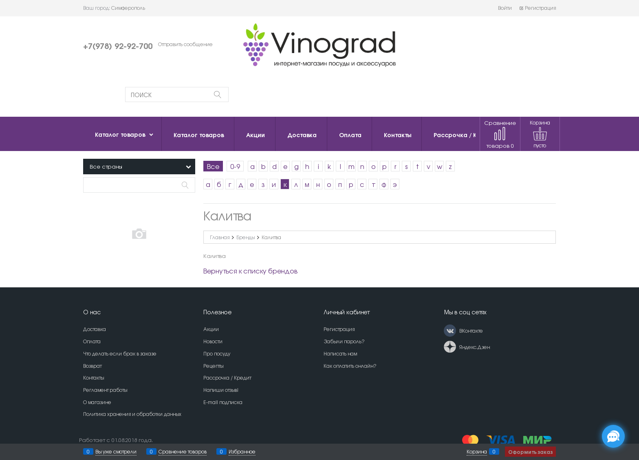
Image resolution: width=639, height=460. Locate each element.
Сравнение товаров (500, 134)
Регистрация (537, 7)
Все (213, 166)
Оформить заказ (530, 452)
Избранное (242, 451)
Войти (505, 7)
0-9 (235, 166)
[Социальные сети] (613, 436)
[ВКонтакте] (450, 330)
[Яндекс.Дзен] (450, 347)
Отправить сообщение (185, 44)
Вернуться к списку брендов (250, 271)
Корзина (477, 451)
